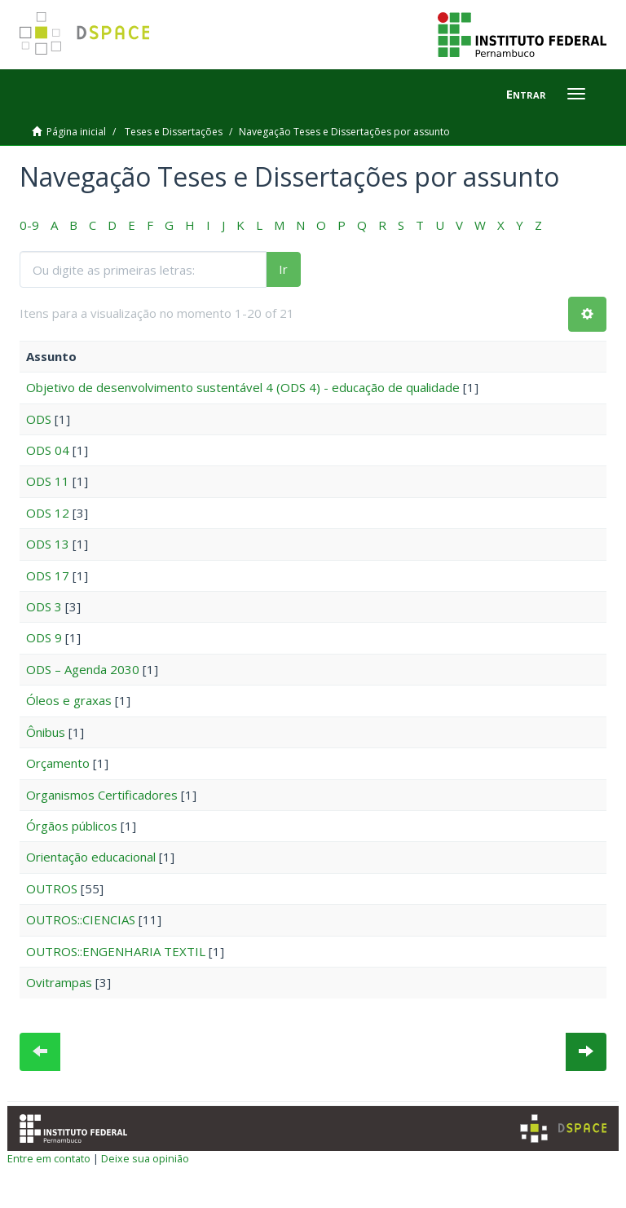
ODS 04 (47, 450)
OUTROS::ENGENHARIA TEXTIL (115, 951)
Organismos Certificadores (102, 795)
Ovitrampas (59, 982)
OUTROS (51, 888)
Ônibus (45, 732)
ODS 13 (47, 544)
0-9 (29, 225)
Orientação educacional (91, 857)
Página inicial (76, 132)
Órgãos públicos (71, 826)
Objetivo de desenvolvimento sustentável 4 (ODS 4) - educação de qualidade (243, 387)
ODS (38, 419)
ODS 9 (44, 637)
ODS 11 (47, 481)
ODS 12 (47, 513)
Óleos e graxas (69, 700)
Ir (283, 269)
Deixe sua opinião (145, 1158)
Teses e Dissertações (174, 132)
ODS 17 (47, 575)
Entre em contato (48, 1158)
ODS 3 (44, 606)
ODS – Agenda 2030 (82, 669)
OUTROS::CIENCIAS (80, 919)
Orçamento (58, 763)
